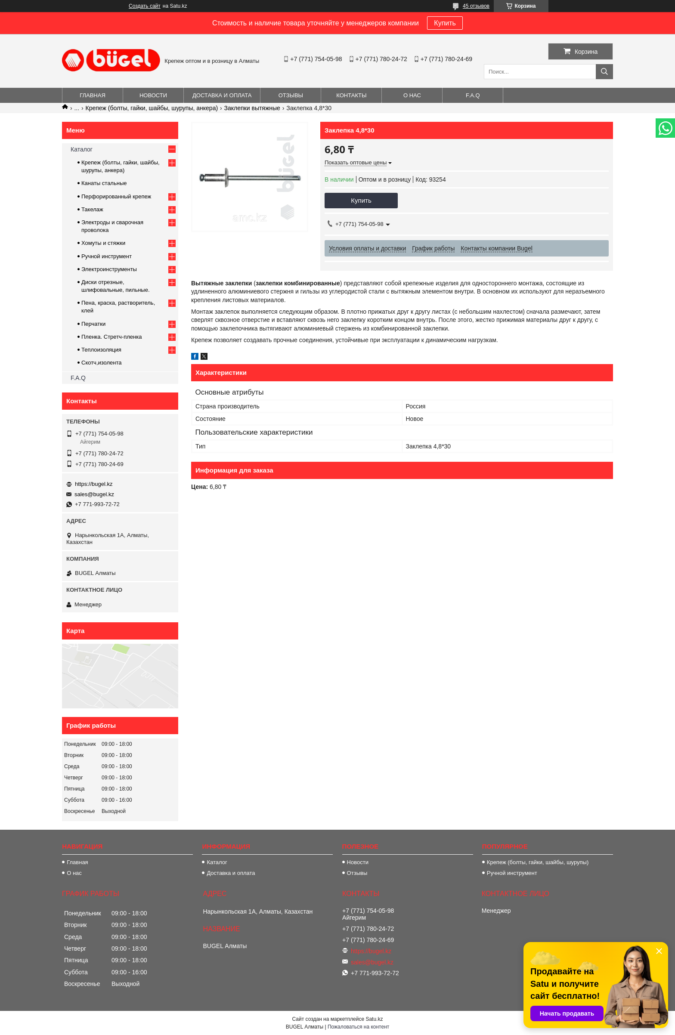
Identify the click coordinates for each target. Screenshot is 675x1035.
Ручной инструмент (106, 256)
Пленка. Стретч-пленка (111, 337)
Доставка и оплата (221, 95)
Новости (153, 95)
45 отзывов (476, 6)
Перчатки (93, 324)
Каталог (82, 149)
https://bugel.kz (93, 484)
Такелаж (92, 209)
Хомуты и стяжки (103, 243)
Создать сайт (145, 6)
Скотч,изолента (101, 362)
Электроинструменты (109, 269)
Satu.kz (374, 1019)
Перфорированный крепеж (116, 196)
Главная (92, 95)
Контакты (351, 95)
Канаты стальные (104, 183)
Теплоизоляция (101, 349)
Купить (445, 23)
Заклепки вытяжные (252, 108)
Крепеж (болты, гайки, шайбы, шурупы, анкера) (152, 108)
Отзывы (291, 95)
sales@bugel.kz (94, 494)
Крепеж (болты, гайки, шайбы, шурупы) (537, 862)
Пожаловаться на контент (358, 1027)
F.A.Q (473, 95)
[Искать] (604, 71)
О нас (412, 95)
